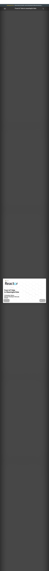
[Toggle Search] (43, 9)
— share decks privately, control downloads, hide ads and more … (24, 5)
